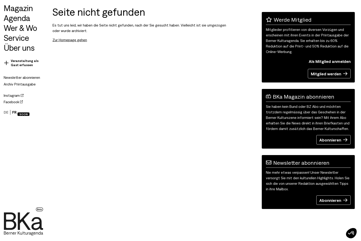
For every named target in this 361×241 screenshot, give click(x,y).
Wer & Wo (20, 27)
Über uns (19, 47)
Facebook (13, 101)
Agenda (17, 18)
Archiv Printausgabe (20, 84)
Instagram (13, 95)
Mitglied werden (329, 73)
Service (16, 37)
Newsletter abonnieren (22, 77)
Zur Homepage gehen (69, 39)
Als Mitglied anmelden (330, 61)
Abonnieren (333, 139)
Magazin (18, 8)
